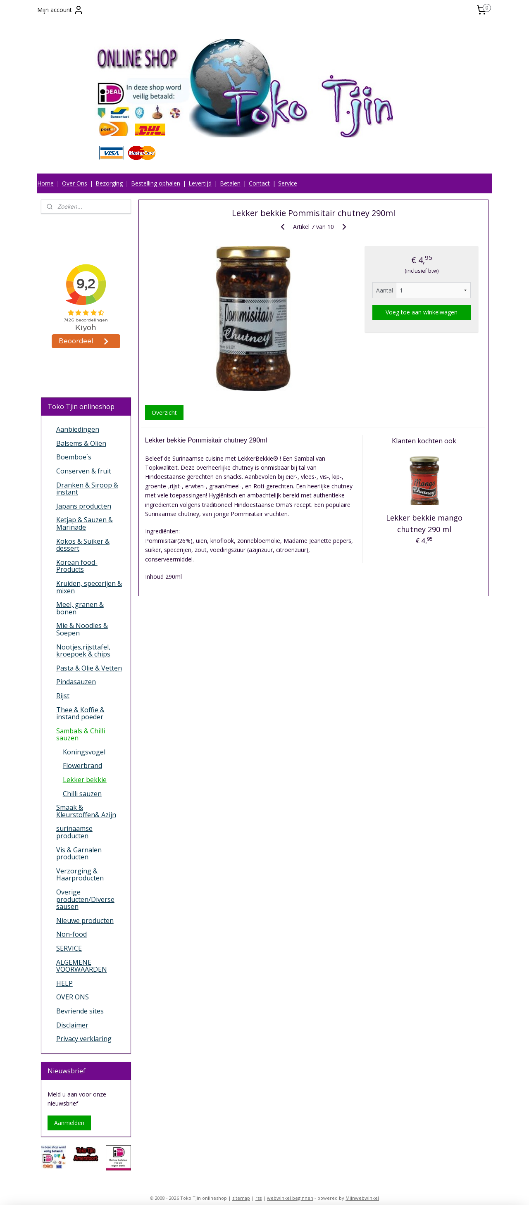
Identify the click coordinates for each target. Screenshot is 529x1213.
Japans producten (83, 506)
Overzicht (163, 412)
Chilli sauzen (82, 793)
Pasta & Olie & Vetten (89, 668)
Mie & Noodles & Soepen (82, 629)
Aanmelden (69, 1123)
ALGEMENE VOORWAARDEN (81, 966)
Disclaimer (72, 1025)
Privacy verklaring (84, 1038)
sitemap (241, 1198)
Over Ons (74, 183)
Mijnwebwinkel (362, 1198)
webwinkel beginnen (290, 1198)
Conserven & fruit (83, 471)
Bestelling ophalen (155, 183)
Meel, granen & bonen (80, 608)
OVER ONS (72, 996)
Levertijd (200, 183)
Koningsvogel (84, 751)
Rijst (62, 695)
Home (45, 183)
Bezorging (109, 183)
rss (258, 1198)
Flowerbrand (82, 765)
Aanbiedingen (77, 429)
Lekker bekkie (85, 779)
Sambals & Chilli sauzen (80, 734)
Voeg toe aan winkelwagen (422, 312)
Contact (259, 183)
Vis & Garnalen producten (79, 853)
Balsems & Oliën (81, 443)
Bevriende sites (80, 1011)
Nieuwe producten (85, 920)
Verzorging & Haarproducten (80, 874)
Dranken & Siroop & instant (87, 488)
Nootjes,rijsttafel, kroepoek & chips (83, 650)
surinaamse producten (74, 832)
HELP (64, 983)
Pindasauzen (76, 681)
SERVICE (69, 948)
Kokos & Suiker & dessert (83, 545)
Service (287, 183)
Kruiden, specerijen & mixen (89, 587)
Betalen (230, 183)
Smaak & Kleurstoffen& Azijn (86, 811)
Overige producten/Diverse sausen (85, 899)
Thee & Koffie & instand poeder (80, 713)
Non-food (71, 934)
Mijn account (60, 10)
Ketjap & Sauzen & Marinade (84, 523)
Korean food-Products (77, 566)
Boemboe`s (73, 456)
